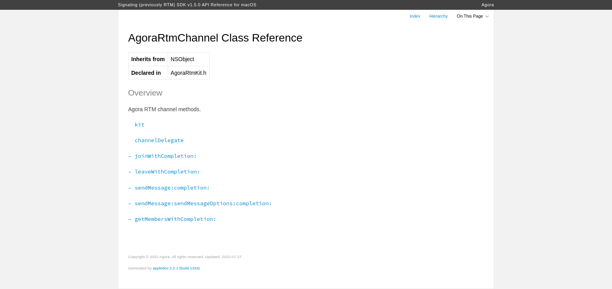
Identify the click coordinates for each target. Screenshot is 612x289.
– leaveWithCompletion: (164, 171)
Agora (488, 4)
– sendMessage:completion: (169, 187)
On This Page (473, 16)
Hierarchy (438, 16)
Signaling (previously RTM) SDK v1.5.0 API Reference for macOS (187, 4)
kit (136, 124)
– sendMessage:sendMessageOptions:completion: (200, 203)
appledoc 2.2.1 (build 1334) (176, 268)
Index (415, 16)
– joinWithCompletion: (162, 155)
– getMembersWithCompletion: (172, 218)
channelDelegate (156, 140)
